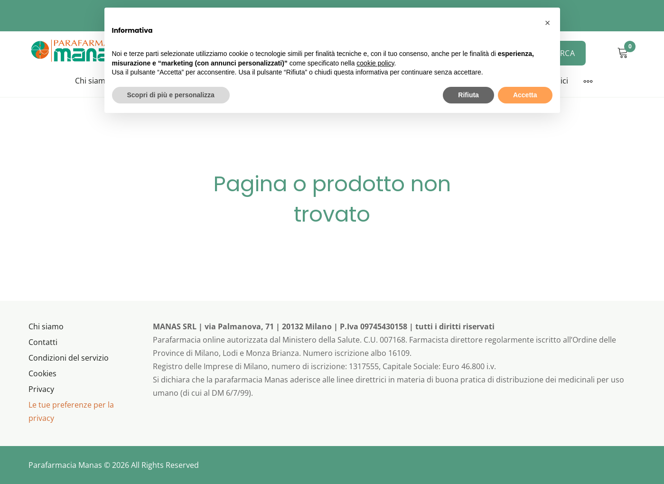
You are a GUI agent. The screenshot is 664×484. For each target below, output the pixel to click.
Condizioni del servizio (68, 358)
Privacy (41, 389)
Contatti (42, 342)
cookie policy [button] (375, 63)
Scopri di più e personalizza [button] (171, 95)
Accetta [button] (525, 95)
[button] (547, 22)
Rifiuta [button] (468, 95)
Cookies (42, 373)
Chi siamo (92, 80)
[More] (588, 81)
